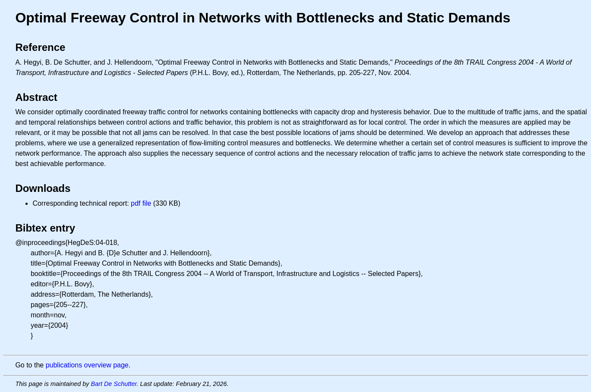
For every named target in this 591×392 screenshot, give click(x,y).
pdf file (141, 203)
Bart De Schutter (114, 383)
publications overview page (87, 365)
